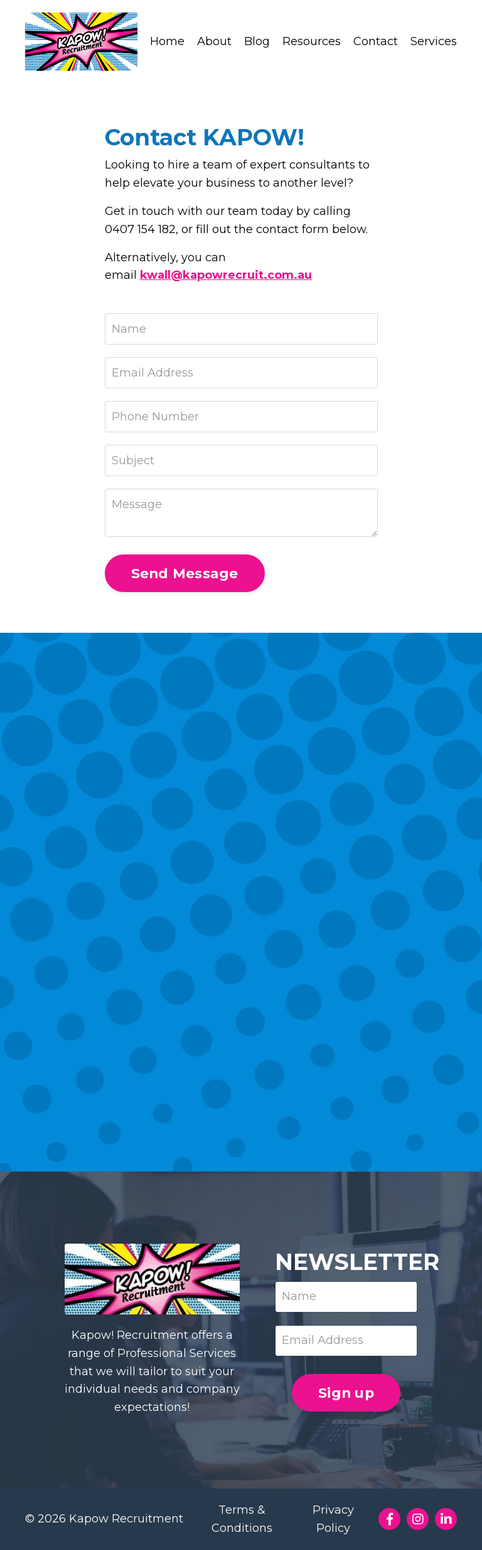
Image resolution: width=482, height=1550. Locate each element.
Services (433, 41)
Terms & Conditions (242, 1519)
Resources (311, 41)
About (214, 41)
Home (167, 41)
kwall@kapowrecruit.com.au (226, 275)
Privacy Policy (333, 1519)
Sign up (346, 1393)
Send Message (184, 573)
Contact (375, 41)
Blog (257, 41)
